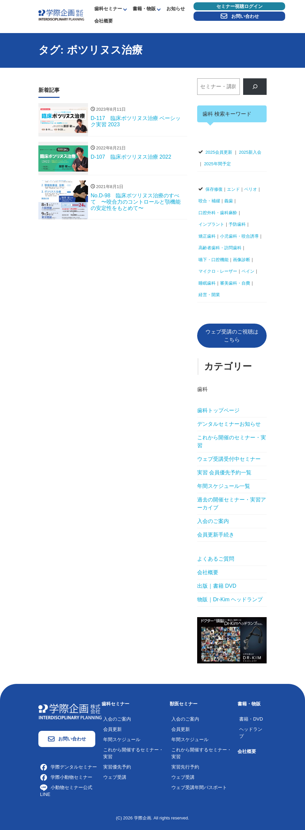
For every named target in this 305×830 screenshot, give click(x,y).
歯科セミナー (108, 8)
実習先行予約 (185, 767)
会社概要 (103, 20)
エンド (233, 189)
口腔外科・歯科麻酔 (217, 212)
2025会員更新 (218, 152)
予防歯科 (237, 224)
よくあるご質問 (215, 559)
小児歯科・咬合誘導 (239, 236)
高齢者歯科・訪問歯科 (219, 247)
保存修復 (214, 189)
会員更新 (112, 729)
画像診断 (241, 259)
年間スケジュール (121, 739)
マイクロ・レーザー (217, 271)
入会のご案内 (213, 521)
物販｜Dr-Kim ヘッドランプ (230, 599)
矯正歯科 (207, 236)
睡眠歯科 (207, 283)
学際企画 (142, 817)
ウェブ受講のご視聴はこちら (231, 335)
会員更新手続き (215, 534)
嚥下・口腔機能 (213, 259)
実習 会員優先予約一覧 (224, 472)
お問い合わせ (239, 16)
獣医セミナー (183, 703)
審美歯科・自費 (235, 283)
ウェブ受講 (114, 777)
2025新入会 (250, 152)
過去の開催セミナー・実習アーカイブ (231, 503)
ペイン (247, 271)
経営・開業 (209, 294)
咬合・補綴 (209, 200)
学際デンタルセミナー (68, 767)
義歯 (228, 200)
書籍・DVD (251, 719)
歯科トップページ (218, 410)
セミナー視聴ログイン (239, 6)
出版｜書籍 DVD (216, 586)
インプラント (211, 224)
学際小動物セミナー (66, 777)
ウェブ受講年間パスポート (199, 787)
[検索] (255, 86)
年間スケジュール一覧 (223, 486)
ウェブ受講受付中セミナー (229, 459)
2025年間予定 (217, 163)
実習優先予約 (117, 767)
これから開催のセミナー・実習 (231, 441)
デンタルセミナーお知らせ (229, 424)
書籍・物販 (144, 8)
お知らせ (175, 8)
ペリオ (250, 189)
